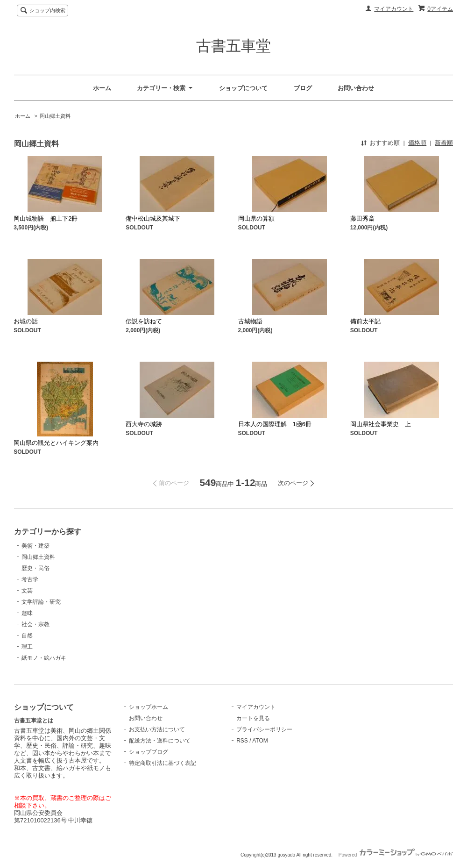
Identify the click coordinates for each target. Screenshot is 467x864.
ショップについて (243, 88)
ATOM (260, 740)
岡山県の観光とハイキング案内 (56, 442)
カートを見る (253, 718)
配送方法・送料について (160, 740)
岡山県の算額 (256, 218)
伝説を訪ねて (144, 321)
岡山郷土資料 (55, 116)
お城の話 (26, 321)
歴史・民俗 (35, 568)
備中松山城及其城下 (153, 218)
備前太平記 (365, 321)
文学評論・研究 (41, 602)
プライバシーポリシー (264, 729)
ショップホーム (148, 707)
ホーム (102, 88)
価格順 (417, 142)
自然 (27, 635)
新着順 (444, 142)
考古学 (29, 579)
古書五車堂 (233, 45)
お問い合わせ (356, 88)
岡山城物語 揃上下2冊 (46, 218)
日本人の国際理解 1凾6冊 (278, 424)
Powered (396, 854)
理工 (27, 646)
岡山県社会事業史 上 (380, 424)
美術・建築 (35, 546)
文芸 (27, 590)
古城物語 (250, 321)
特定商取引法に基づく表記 (162, 763)
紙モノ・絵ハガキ (43, 658)
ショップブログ (148, 752)
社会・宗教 (35, 624)
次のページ (293, 482)
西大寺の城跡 (144, 424)
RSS (242, 740)
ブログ (303, 88)
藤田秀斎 (362, 218)
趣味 (27, 613)
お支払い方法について (157, 729)
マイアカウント (393, 9)
